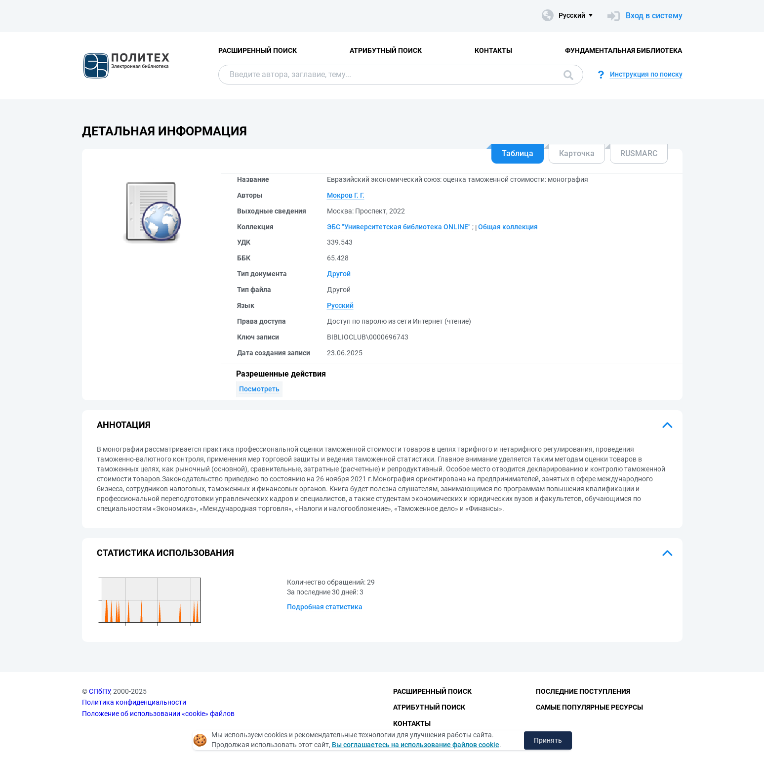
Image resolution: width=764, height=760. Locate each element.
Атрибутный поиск (386, 50)
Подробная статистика (324, 607)
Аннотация (124, 425)
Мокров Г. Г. (345, 195)
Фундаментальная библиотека (623, 50)
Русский (340, 305)
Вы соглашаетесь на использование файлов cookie (415, 745)
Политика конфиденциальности (134, 702)
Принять (548, 740)
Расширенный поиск (257, 50)
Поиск (568, 75)
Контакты (493, 50)
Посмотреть (259, 389)
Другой (339, 274)
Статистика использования (165, 553)
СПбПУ (99, 691)
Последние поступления (583, 691)
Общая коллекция (508, 227)
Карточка (577, 153)
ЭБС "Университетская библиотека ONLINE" (399, 227)
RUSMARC (638, 153)
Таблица (517, 153)
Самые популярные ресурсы (589, 707)
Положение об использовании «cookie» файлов (158, 714)
